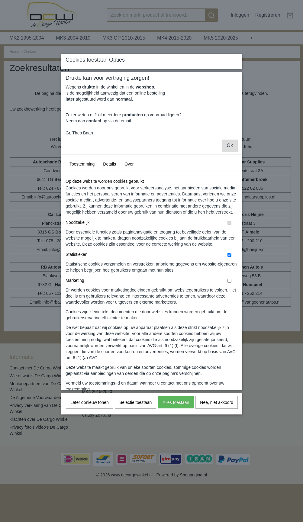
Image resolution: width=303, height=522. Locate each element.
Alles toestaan (176, 453)
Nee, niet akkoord (216, 453)
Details (109, 214)
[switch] (229, 274)
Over (129, 214)
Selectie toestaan (135, 453)
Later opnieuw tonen (89, 453)
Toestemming (82, 214)
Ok (230, 196)
